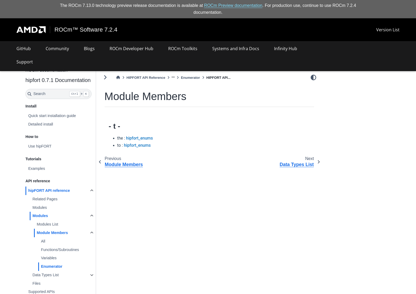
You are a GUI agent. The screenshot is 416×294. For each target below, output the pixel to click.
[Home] (118, 77)
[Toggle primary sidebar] (105, 77)
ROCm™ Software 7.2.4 (85, 30)
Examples (36, 168)
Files (36, 283)
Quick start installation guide (52, 116)
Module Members (52, 233)
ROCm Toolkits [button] (182, 48)
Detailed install (40, 124)
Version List (388, 30)
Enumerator (51, 266)
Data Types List (45, 275)
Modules (39, 207)
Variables (49, 258)
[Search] (58, 94)
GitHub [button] (23, 48)
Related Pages (44, 199)
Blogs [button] (89, 48)
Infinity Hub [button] (285, 48)
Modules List (47, 224)
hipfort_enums (139, 138)
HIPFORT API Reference (146, 78)
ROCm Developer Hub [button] (131, 48)
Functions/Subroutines (60, 249)
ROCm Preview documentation (233, 5)
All (43, 241)
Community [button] (57, 48)
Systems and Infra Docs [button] (235, 48)
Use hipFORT (39, 146)
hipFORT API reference (49, 190)
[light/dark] (313, 77)
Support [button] (24, 62)
